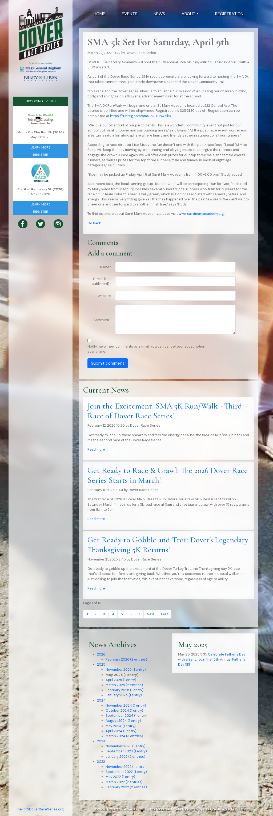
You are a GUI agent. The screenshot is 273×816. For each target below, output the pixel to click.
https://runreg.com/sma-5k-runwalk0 (140, 116)
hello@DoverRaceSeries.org (41, 809)
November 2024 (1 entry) (126, 705)
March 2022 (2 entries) (124, 782)
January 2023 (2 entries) (125, 756)
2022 (101, 761)
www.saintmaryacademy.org (201, 213)
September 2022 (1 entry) (126, 771)
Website (104, 296)
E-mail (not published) (101, 281)
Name (105, 267)
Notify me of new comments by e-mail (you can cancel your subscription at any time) (146, 349)
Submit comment (107, 363)
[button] (190, 14)
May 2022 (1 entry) (120, 776)
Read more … (97, 449)
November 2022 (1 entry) (126, 766)
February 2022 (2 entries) (126, 787)
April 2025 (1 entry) (121, 680)
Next (150, 614)
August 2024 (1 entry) (123, 720)
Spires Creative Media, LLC (220, 809)
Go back (94, 223)
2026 (101, 654)
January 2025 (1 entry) (124, 695)
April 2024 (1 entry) (121, 731)
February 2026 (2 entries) (126, 659)
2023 (101, 741)
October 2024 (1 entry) (124, 710)
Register (40, 155)
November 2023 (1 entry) (126, 746)
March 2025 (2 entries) (124, 685)
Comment (102, 320)
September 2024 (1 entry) (126, 715)
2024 (101, 700)
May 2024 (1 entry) (121, 726)
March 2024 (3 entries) (124, 736)
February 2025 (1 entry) (124, 690)
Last (164, 614)
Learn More (40, 147)
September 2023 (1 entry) (126, 751)
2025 (101, 664)
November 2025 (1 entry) (126, 669)
